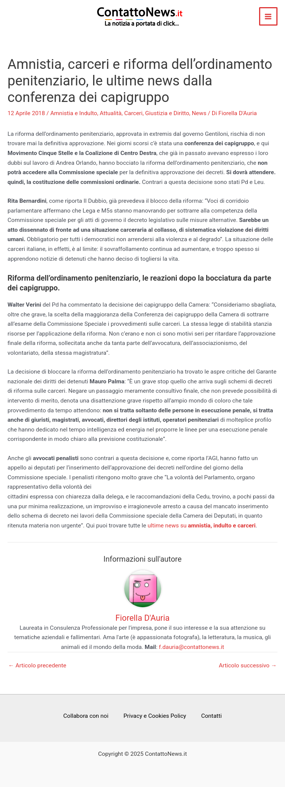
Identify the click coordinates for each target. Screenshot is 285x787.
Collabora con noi (85, 716)
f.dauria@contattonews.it (191, 647)
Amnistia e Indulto (73, 113)
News (199, 113)
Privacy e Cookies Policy (155, 716)
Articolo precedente (37, 666)
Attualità (111, 113)
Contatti (211, 716)
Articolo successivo (248, 666)
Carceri (133, 113)
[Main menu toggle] (268, 16)
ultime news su (202, 525)
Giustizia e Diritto (167, 113)
